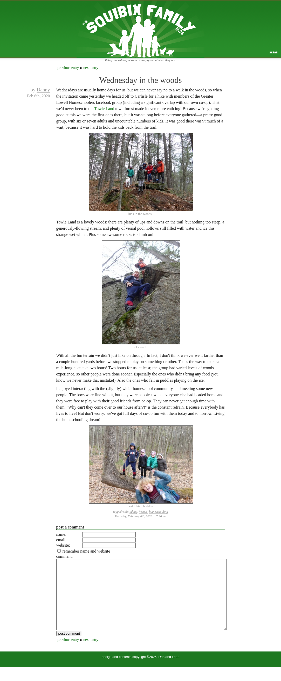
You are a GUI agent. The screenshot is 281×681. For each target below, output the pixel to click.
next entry (90, 68)
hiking (133, 511)
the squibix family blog (140, 29)
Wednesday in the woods (140, 80)
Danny (43, 89)
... (273, 52)
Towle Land (104, 108)
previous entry (68, 68)
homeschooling (158, 511)
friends (143, 511)
